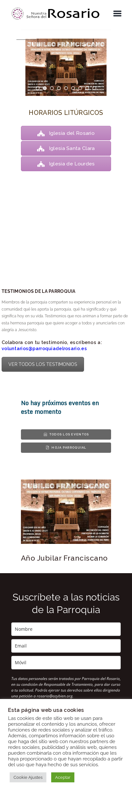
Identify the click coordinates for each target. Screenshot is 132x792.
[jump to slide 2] (45, 88)
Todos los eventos (66, 434)
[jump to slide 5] (66, 88)
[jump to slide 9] (94, 88)
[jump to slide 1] (38, 88)
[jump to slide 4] (59, 88)
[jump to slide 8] (87, 88)
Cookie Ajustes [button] (28, 777)
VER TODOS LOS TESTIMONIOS (42, 364)
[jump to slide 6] (73, 88)
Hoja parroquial (65, 447)
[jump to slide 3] (52, 88)
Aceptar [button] (63, 777)
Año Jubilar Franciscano (64, 558)
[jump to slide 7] (80, 88)
